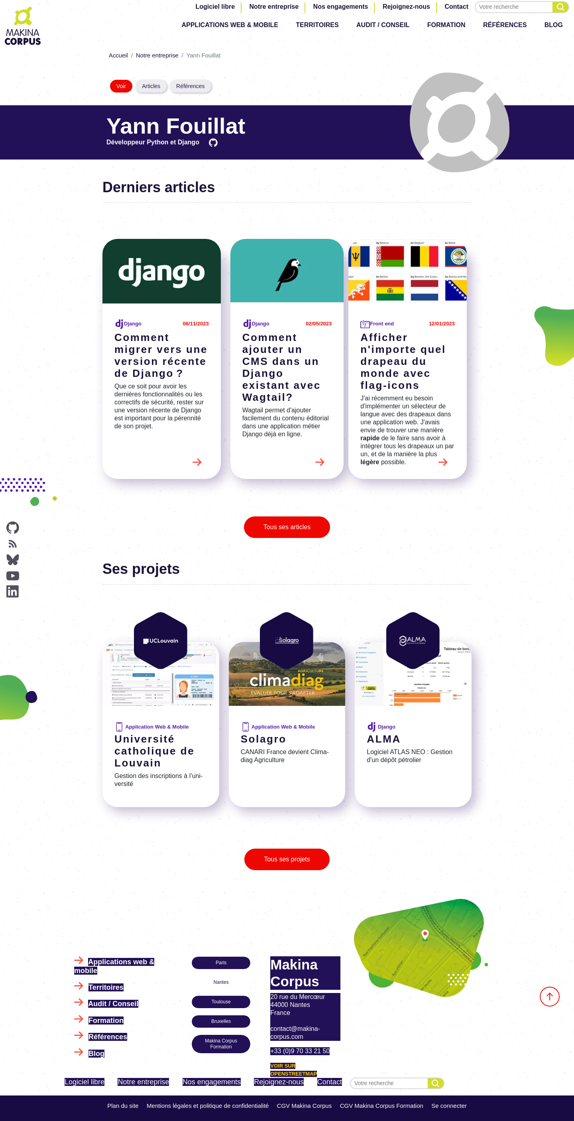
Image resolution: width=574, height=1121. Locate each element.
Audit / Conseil (382, 25)
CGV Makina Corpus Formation (381, 1105)
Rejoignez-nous (406, 6)
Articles (151, 86)
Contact (456, 6)
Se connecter (448, 1105)
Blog (554, 25)
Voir (121, 86)
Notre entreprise (274, 6)
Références (505, 25)
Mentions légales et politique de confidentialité (208, 1105)
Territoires (317, 25)
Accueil (118, 55)
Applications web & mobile (229, 25)
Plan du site (122, 1105)
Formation (446, 25)
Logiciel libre (215, 6)
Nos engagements (340, 6)
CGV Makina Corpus (304, 1105)
